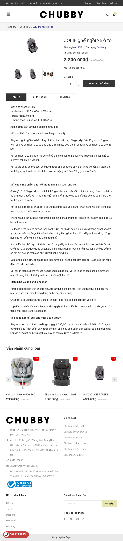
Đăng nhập (101, 3)
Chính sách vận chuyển (75, 432)
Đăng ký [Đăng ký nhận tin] (109, 503)
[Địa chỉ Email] (90, 503)
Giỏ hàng (10, 526)
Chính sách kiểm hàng (75, 449)
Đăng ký (87, 3)
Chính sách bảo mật (74, 426)
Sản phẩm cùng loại (23, 348)
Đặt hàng (10, 515)
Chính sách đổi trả (73, 437)
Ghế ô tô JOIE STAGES (95, 394)
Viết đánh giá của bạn (77, 53)
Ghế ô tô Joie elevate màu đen (62, 394)
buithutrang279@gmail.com (49, 3)
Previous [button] (8, 379)
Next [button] (114, 379)
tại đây (61, 133)
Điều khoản (11, 520)
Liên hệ (113, 3)
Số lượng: (68, 77)
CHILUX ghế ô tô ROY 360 (20, 394)
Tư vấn (9, 509)
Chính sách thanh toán (75, 443)
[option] (18, 74)
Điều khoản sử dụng (74, 455)
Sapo (68, 537)
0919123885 (19, 3)
